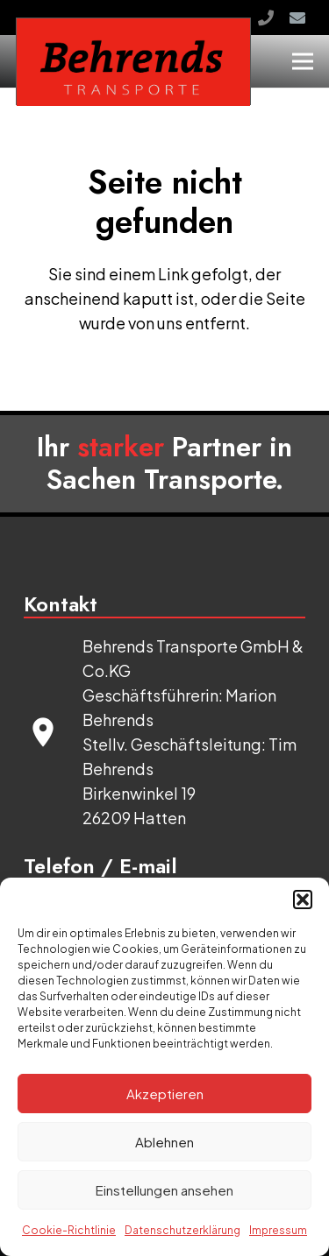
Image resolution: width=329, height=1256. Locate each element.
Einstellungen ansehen (164, 1190)
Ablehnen (164, 1141)
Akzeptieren (165, 1093)
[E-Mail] (297, 17)
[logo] (133, 62)
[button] (302, 899)
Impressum (278, 1230)
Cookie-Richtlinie (69, 1230)
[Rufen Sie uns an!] (266, 17)
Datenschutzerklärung (182, 1230)
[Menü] (303, 61)
